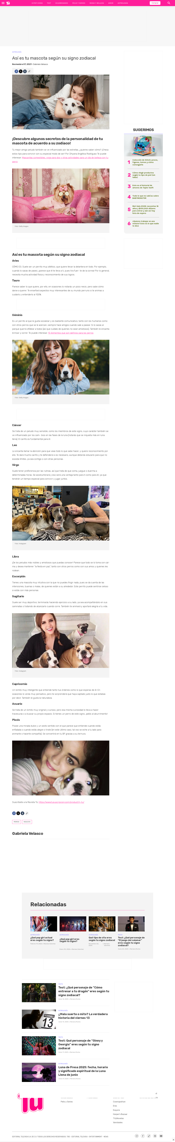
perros (16, 822)
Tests (120, 935)
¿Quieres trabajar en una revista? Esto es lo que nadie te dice (145, 223)
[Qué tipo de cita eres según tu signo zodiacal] (102, 923)
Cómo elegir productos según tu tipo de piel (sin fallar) (143, 175)
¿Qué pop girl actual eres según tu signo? (42, 939)
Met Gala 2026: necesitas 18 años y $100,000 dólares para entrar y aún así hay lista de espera (145, 209)
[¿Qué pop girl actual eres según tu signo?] (43, 923)
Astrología (123, 3)
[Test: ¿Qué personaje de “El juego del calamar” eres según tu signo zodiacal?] (131, 923)
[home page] (8, 3)
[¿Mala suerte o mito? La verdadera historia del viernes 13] (39, 1019)
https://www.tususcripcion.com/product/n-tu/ (61, 802)
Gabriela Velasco (40, 64)
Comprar (155, 3)
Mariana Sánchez (49, 944)
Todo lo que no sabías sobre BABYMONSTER (145, 197)
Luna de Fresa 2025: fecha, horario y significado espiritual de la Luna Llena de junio (83, 1071)
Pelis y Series (78, 3)
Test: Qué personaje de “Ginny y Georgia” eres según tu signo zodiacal (83, 1044)
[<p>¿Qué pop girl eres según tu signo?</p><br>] (73, 923)
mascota (27, 822)
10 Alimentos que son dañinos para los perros (70, 333)
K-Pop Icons (37, 3)
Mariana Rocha (135, 949)
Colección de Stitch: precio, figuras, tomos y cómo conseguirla (145, 162)
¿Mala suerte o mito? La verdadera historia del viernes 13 (82, 1017)
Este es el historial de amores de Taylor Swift (142, 186)
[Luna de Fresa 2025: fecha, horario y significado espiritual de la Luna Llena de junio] (39, 1072)
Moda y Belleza (97, 3)
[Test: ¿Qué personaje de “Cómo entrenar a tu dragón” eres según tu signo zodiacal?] (39, 992)
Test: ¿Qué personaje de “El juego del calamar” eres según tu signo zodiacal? (131, 941)
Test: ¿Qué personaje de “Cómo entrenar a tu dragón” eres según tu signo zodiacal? (82, 991)
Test (49, 3)
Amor (110, 3)
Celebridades (61, 3)
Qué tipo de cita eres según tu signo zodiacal (102, 939)
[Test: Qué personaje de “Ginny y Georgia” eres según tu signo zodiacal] (39, 1045)
